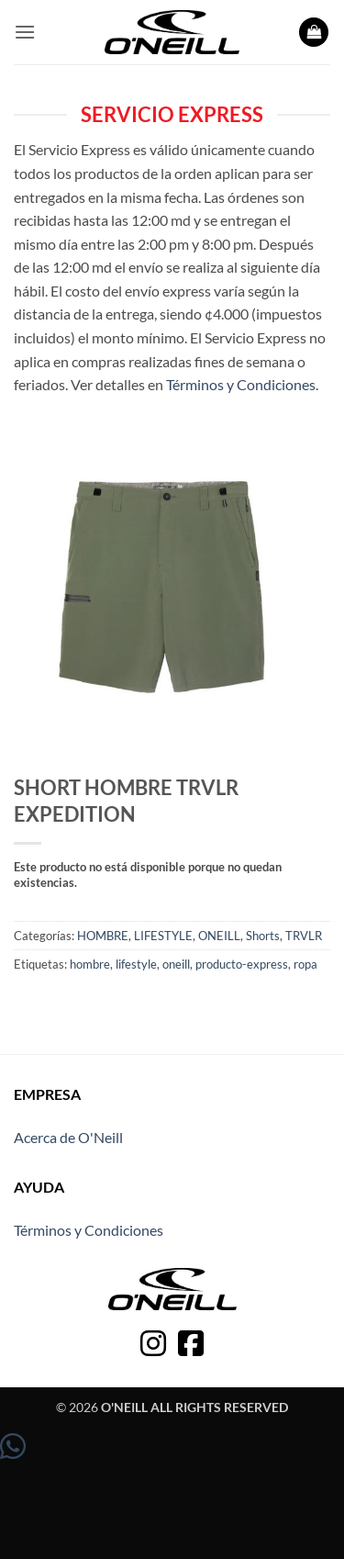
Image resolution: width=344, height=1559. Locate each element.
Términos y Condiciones (241, 384)
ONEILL (219, 935)
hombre (90, 964)
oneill (176, 964)
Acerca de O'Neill (68, 1137)
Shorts (263, 935)
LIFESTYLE (163, 935)
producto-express (241, 964)
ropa (305, 964)
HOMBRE (102, 935)
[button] (25, 31)
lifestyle (136, 964)
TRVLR (303, 935)
